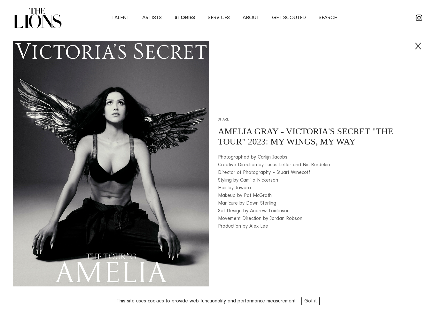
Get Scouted (289, 17)
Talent (120, 17)
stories (185, 17)
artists (152, 17)
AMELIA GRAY (248, 131)
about (251, 17)
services (219, 17)
